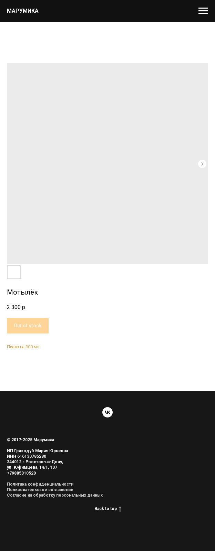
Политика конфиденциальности (40, 484)
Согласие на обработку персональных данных (55, 495)
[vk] (107, 412)
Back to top (107, 508)
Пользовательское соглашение (40, 489)
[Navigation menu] (203, 11)
